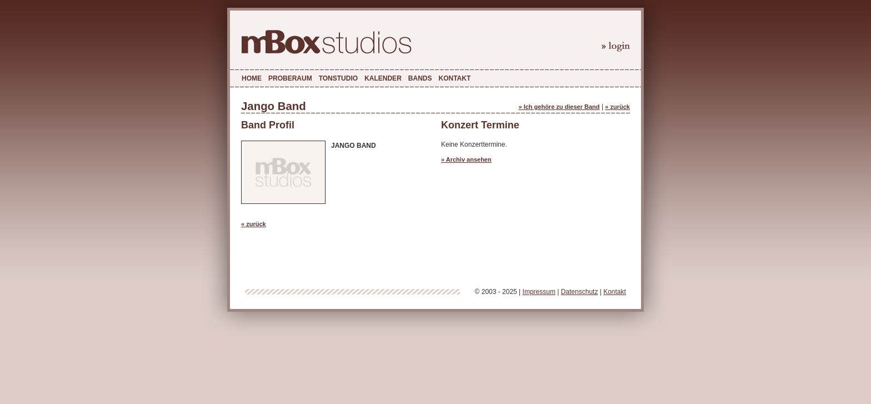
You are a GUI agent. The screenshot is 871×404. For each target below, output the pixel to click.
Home (252, 78)
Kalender (383, 78)
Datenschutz (579, 292)
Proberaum (290, 78)
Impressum (539, 292)
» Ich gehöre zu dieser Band (558, 106)
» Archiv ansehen (466, 159)
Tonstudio (338, 78)
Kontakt (454, 78)
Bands (420, 78)
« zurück (617, 106)
